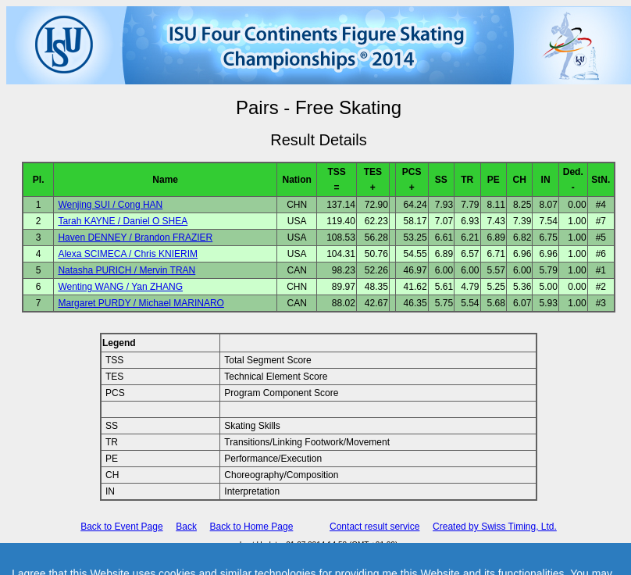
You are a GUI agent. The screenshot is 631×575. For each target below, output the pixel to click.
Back (186, 526)
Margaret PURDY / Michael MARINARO (141, 303)
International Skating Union (296, 555)
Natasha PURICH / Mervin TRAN (126, 270)
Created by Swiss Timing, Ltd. (495, 526)
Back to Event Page (121, 526)
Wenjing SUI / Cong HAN (110, 204)
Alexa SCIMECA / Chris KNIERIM (128, 253)
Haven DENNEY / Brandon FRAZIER (135, 237)
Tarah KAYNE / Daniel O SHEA (122, 221)
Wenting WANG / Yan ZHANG (120, 286)
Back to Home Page (252, 526)
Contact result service (374, 526)
